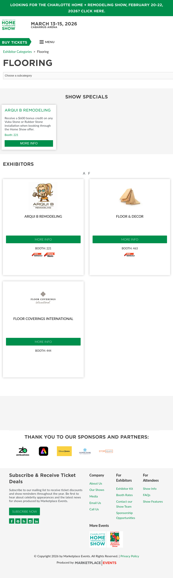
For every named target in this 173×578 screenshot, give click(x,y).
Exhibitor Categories (17, 52)
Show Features (153, 501)
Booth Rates (124, 495)
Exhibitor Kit (124, 488)
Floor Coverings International (43, 318)
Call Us (94, 509)
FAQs (146, 495)
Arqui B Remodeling (43, 216)
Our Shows (96, 489)
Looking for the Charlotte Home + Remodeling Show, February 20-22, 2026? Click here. (86, 8)
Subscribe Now (24, 511)
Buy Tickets (14, 42)
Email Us (95, 503)
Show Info (149, 488)
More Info (43, 239)
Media (93, 496)
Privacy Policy (129, 556)
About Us (95, 483)
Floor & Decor (129, 216)
